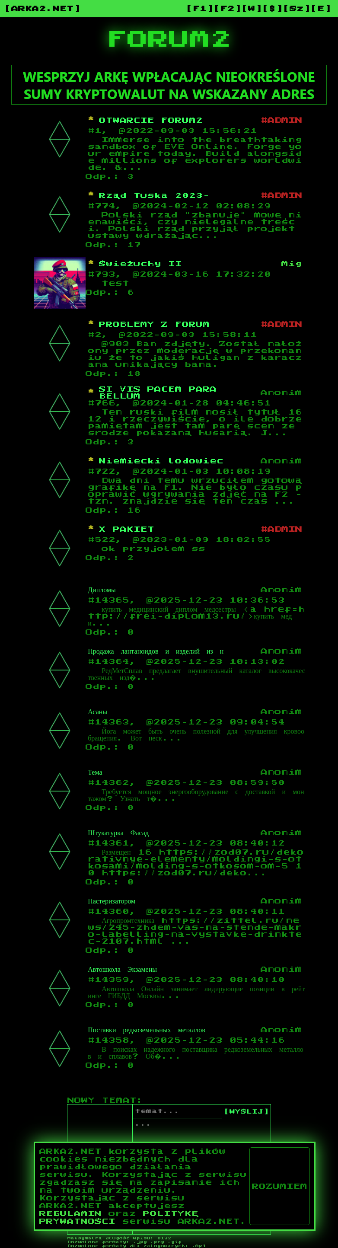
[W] (251, 8)
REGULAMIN (70, 1213)
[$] (272, 8)
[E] (320, 8)
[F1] (200, 8)
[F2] (227, 8)
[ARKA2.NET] (42, 8)
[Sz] (296, 8)
